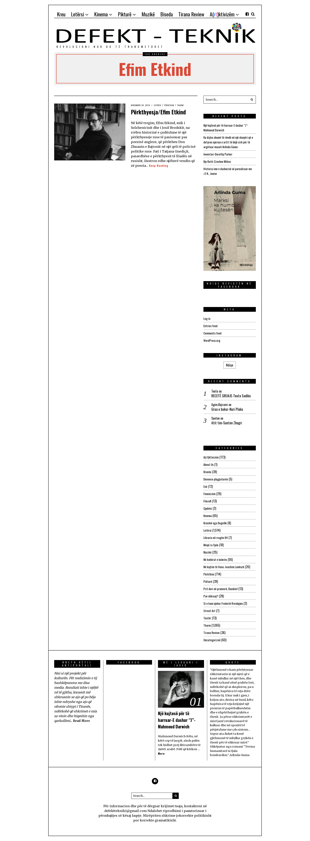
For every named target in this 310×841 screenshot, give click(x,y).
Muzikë (207, 552)
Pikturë (207, 581)
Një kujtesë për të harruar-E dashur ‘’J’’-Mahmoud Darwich (180, 719)
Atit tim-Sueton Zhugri (226, 423)
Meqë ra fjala (211, 544)
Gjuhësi (208, 508)
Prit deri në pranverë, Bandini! (221, 588)
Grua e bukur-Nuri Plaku (227, 409)
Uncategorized (212, 640)
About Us (208, 464)
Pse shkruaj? (211, 596)
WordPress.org (212, 340)
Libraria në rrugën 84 (216, 537)
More (161, 754)
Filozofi (207, 501)
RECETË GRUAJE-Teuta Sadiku (231, 396)
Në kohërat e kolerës (216, 559)
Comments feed (213, 333)
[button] (252, 100)
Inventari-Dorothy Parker (218, 154)
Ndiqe (229, 365)
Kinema (207, 515)
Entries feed (210, 325)
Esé (205, 486)
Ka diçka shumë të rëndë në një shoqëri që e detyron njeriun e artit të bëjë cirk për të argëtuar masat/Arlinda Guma (229, 142)
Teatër (207, 618)
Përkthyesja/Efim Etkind (156, 115)
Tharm (185, 105)
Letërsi (161, 105)
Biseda (207, 471)
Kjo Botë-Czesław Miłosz (218, 161)
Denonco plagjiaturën (216, 479)
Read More (82, 721)
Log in (207, 318)
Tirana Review (211, 632)
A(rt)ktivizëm (211, 457)
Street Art (209, 610)
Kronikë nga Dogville (215, 523)
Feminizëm (209, 493)
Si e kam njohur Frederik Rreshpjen (224, 603)
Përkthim (173, 105)
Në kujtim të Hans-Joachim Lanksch (225, 566)
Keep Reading (159, 174)
